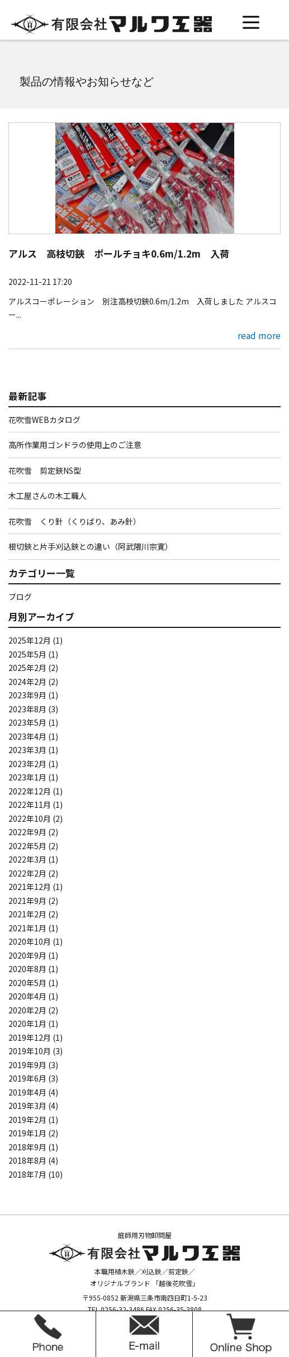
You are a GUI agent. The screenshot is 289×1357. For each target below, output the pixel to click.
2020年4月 (27, 996)
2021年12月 (29, 886)
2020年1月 (27, 1023)
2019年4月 (27, 1092)
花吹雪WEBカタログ (44, 419)
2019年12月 (29, 1037)
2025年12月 (29, 640)
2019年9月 (27, 1064)
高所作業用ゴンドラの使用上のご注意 (74, 444)
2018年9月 (27, 1147)
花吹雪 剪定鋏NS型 (44, 470)
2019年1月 (27, 1133)
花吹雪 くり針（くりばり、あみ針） (74, 521)
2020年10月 (29, 941)
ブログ (20, 596)
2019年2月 (27, 1119)
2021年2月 (27, 914)
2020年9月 (27, 955)
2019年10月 (29, 1050)
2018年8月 (27, 1160)
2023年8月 (27, 709)
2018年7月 (27, 1174)
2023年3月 (27, 749)
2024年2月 (27, 681)
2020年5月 (27, 982)
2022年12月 (29, 791)
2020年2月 (27, 1010)
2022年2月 (27, 873)
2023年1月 (27, 777)
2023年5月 (27, 722)
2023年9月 (27, 695)
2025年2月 (27, 667)
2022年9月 (27, 831)
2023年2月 (27, 763)
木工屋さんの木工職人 (47, 495)
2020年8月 (27, 968)
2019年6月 (27, 1078)
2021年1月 (27, 928)
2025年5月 (27, 654)
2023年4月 (27, 736)
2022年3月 (27, 859)
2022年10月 (29, 818)
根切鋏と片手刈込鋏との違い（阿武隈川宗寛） (90, 546)
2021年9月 (27, 900)
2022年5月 (27, 845)
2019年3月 (27, 1105)
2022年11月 (29, 804)
